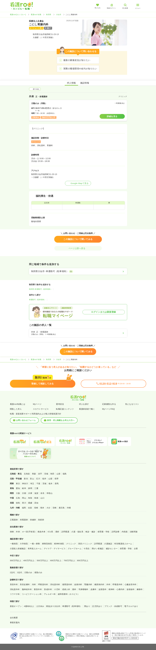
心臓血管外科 (131, 584)
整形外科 (38, 589)
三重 (36, 488)
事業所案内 (15, 622)
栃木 (51, 483)
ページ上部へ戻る (78, 248)
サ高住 (87, 548)
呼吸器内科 (43, 584)
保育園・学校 (103, 532)
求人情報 (71, 83)
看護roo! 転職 (36, 15)
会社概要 (14, 618)
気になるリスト (132, 404)
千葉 (38, 483)
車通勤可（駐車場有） (37, 300)
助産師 (41, 520)
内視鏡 (125, 532)
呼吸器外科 (117, 584)
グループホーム (74, 548)
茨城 (44, 483)
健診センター (112, 548)
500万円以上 (42, 560)
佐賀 (30, 508)
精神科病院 (59, 544)
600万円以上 (56, 560)
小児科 (57, 589)
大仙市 (58, 15)
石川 (38, 479)
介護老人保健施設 (18, 548)
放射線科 (130, 589)
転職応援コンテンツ (65, 409)
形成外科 (48, 589)
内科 (34, 584)
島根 (36, 498)
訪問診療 (115, 532)
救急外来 (42, 532)
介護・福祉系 (77, 532)
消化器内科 (55, 584)
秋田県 (48, 15)
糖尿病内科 (99, 584)
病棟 (12, 532)
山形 (58, 474)
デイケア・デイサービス (55, 548)
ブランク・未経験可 (113, 606)
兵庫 (30, 493)
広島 (18, 498)
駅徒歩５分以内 (53, 606)
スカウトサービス (41, 409)
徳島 (18, 503)
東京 (18, 483)
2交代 (12, 572)
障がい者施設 (98, 548)
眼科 (74, 589)
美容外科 (14, 584)
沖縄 (69, 508)
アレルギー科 (50, 594)
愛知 (18, 488)
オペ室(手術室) (28, 532)
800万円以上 (82, 560)
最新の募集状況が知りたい (76, 60)
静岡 (30, 488)
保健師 (33, 520)
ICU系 (50, 532)
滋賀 (36, 493)
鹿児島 (62, 508)
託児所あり (97, 606)
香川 (24, 503)
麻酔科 (140, 589)
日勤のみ (28, 572)
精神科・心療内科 (116, 589)
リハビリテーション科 (32, 594)
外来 (18, 532)
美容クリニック (85, 544)
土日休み (40, 606)
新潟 (26, 479)
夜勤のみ (38, 572)
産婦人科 (66, 589)
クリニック (71, 544)
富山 (32, 479)
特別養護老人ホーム (123, 544)
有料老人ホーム (35, 548)
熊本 (42, 508)
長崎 (36, 508)
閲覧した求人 (16, 409)
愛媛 (30, 503)
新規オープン (16, 606)
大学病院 (24, 544)
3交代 (19, 572)
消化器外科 (15, 589)
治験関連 (134, 532)
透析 (57, 532)
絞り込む (35, 89)
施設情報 (84, 83)
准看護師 (24, 520)
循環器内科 (67, 584)
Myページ (37, 404)
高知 (36, 503)
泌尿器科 (102, 589)
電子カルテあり (131, 606)
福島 (65, 474)
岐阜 (24, 488)
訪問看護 (65, 532)
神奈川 (25, 483)
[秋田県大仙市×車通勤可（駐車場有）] (78, 271)
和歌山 (49, 493)
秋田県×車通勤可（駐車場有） (40, 289)
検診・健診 (90, 532)
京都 (24, 493)
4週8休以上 (29, 606)
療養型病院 (47, 544)
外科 (108, 584)
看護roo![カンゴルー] (18, 15)
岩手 (40, 474)
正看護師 (14, 520)
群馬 (57, 483)
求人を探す (84, 404)
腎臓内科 (88, 584)
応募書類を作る (109, 404)
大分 (48, 508)
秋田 (52, 474)
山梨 (50, 479)
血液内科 (78, 584)
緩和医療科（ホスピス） (69, 594)
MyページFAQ (108, 409)
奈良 (42, 493)
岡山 (24, 498)
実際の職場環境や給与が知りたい (80, 68)
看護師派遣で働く (87, 409)
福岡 (24, 508)
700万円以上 (69, 560)
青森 (34, 474)
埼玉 (32, 483)
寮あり (87, 606)
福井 (44, 479)
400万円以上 (29, 560)
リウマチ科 (15, 594)
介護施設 (108, 544)
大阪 (18, 493)
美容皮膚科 (25, 584)
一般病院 (14, 544)
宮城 (46, 474)
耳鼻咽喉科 (83, 589)
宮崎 (55, 508)
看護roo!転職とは (17, 404)
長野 (56, 479)
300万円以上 (15, 560)
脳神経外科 (27, 589)
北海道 (27, 474)
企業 (136, 548)
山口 (42, 498)
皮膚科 (93, 589)
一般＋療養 (35, 544)
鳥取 (30, 498)
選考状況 (60, 404)
